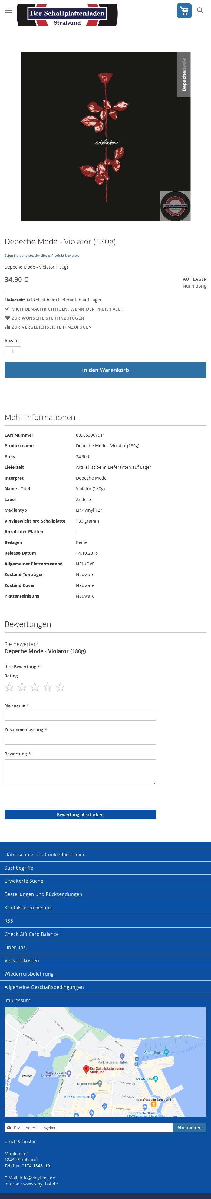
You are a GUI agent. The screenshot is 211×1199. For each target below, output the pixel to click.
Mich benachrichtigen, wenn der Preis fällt (67, 309)
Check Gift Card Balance (32, 934)
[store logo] (67, 15)
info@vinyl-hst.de (37, 1178)
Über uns (15, 947)
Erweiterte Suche (24, 881)
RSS (9, 920)
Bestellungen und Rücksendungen (43, 894)
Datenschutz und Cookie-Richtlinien (45, 854)
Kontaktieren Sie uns (28, 907)
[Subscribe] (189, 1127)
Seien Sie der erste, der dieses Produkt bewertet (42, 255)
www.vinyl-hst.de (40, 1184)
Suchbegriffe (19, 868)
